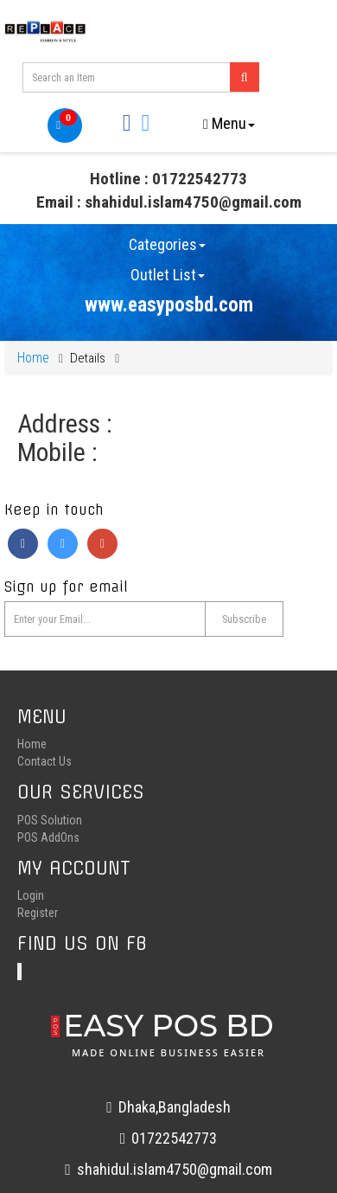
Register (37, 913)
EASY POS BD (168, 1033)
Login (30, 895)
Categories (167, 244)
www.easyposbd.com (169, 305)
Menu (229, 123)
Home (33, 358)
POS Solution (49, 820)
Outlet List (167, 275)
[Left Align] (244, 77)
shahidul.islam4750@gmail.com (168, 1169)
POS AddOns (48, 837)
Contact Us (44, 761)
